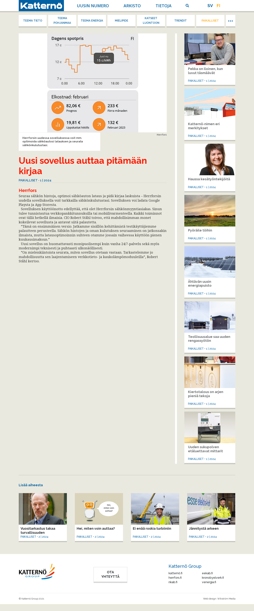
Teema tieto (32, 20)
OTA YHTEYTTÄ (110, 574)
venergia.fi (209, 582)
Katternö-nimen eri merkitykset (204, 126)
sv (210, 5)
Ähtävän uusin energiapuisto (200, 284)
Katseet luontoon (151, 21)
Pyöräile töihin (200, 230)
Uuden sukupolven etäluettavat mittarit (205, 449)
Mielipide (121, 20)
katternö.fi (175, 573)
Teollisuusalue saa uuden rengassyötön (209, 339)
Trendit (180, 20)
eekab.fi (207, 573)
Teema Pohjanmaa (62, 21)
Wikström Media (226, 598)
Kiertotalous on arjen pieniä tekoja (205, 394)
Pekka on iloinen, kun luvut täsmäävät (205, 71)
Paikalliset (210, 20)
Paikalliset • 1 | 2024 (35, 180)
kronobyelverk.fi (213, 577)
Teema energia (92, 20)
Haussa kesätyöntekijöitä (209, 179)
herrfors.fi (175, 577)
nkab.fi (173, 582)
